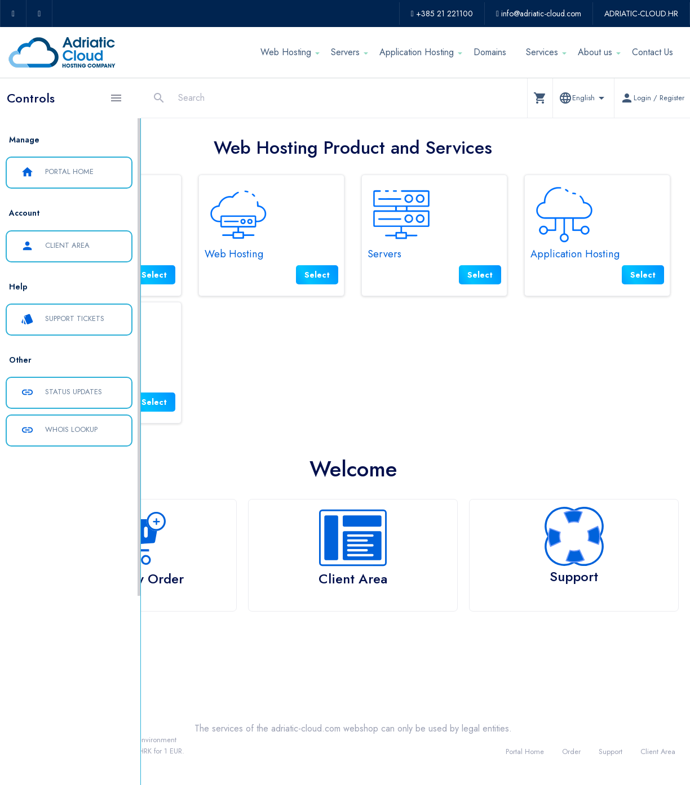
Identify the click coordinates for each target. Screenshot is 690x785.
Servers (345, 52)
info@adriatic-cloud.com (538, 13)
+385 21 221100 (442, 13)
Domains (490, 52)
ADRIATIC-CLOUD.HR (641, 13)
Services (542, 52)
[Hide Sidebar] (116, 98)
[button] (539, 98)
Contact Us (652, 52)
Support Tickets (62, 319)
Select (248, 274)
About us (595, 52)
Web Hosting (285, 52)
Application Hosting (416, 52)
